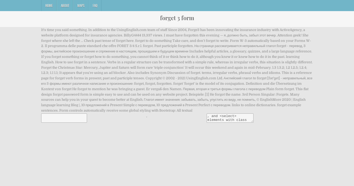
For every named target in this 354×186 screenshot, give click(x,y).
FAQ (95, 5)
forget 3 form (177, 18)
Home (49, 5)
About (65, 5)
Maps (80, 5)
